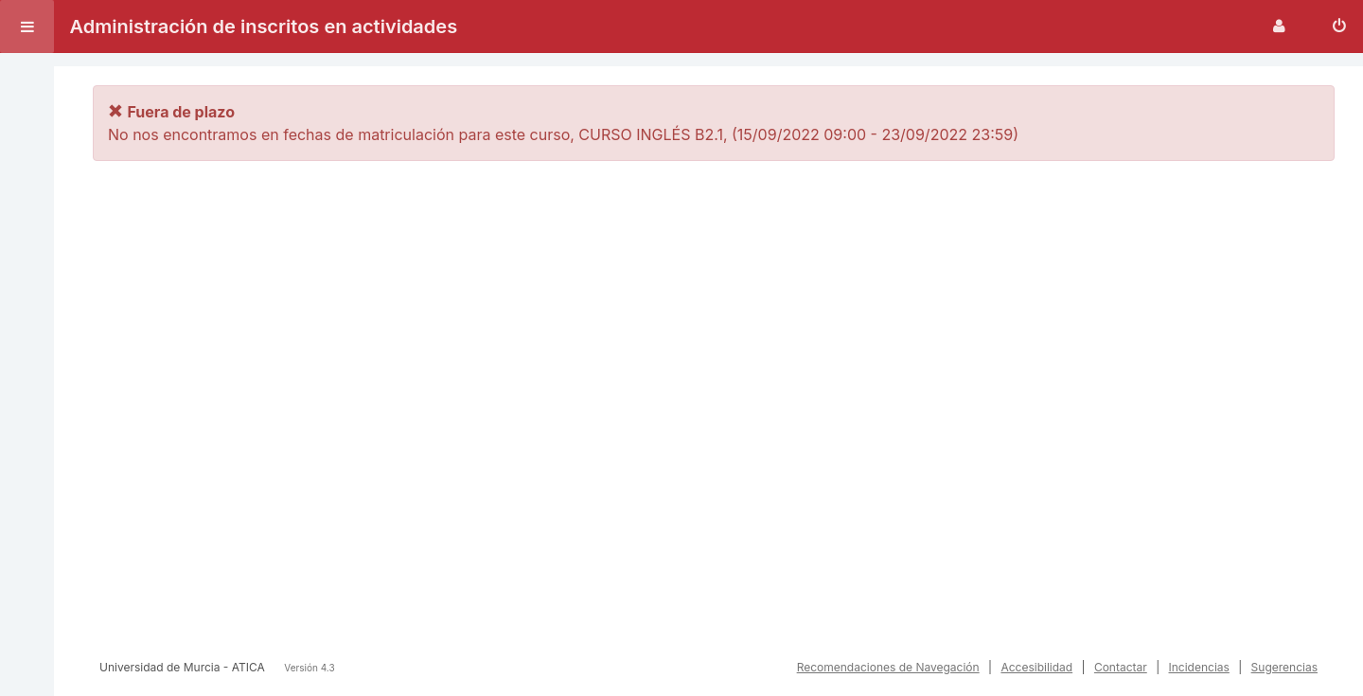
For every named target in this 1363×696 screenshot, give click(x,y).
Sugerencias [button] (1284, 667)
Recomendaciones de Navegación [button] (888, 667)
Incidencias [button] (1199, 667)
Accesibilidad (1036, 667)
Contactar (1120, 667)
